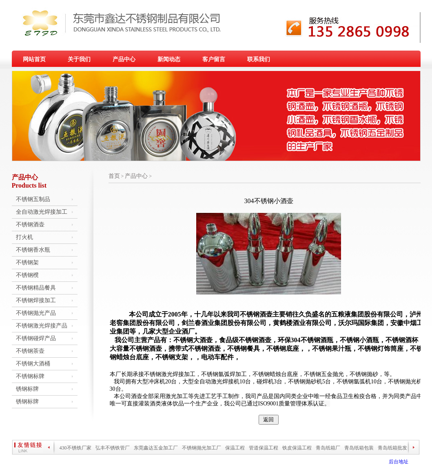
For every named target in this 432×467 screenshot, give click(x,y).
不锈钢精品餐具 (36, 288)
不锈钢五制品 (33, 199)
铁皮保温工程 (297, 448)
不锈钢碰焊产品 (36, 338)
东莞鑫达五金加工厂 (156, 448)
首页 (114, 176)
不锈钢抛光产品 (36, 313)
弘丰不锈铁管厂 (112, 448)
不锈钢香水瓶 (33, 250)
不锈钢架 (27, 262)
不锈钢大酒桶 (33, 364)
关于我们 (79, 59)
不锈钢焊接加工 (36, 300)
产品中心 (124, 59)
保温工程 (235, 448)
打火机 (24, 237)
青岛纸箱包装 (359, 448)
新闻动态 (168, 59)
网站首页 (34, 59)
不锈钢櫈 (27, 275)
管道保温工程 (263, 448)
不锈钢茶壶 (30, 351)
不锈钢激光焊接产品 (41, 326)
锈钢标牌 (27, 389)
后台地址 (398, 462)
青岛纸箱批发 (392, 448)
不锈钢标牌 (30, 376)
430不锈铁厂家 (75, 448)
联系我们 (258, 59)
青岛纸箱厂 (328, 448)
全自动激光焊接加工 (41, 212)
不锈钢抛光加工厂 (201, 448)
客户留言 (213, 59)
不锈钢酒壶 (30, 224)
